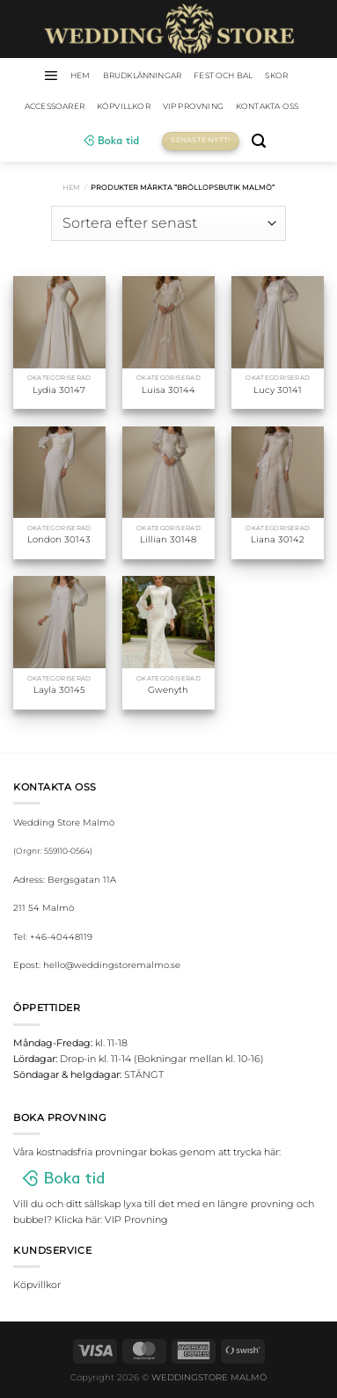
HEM (80, 75)
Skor (276, 75)
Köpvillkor (123, 106)
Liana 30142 (277, 539)
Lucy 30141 (277, 390)
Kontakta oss (267, 106)
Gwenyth (168, 690)
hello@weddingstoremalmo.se (111, 965)
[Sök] (259, 141)
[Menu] (50, 75)
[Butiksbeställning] (168, 223)
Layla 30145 (59, 690)
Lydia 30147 (59, 390)
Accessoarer (54, 106)
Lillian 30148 (168, 539)
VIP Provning (193, 106)
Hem (71, 187)
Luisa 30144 (168, 390)
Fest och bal (223, 75)
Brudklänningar (142, 75)
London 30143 (59, 539)
